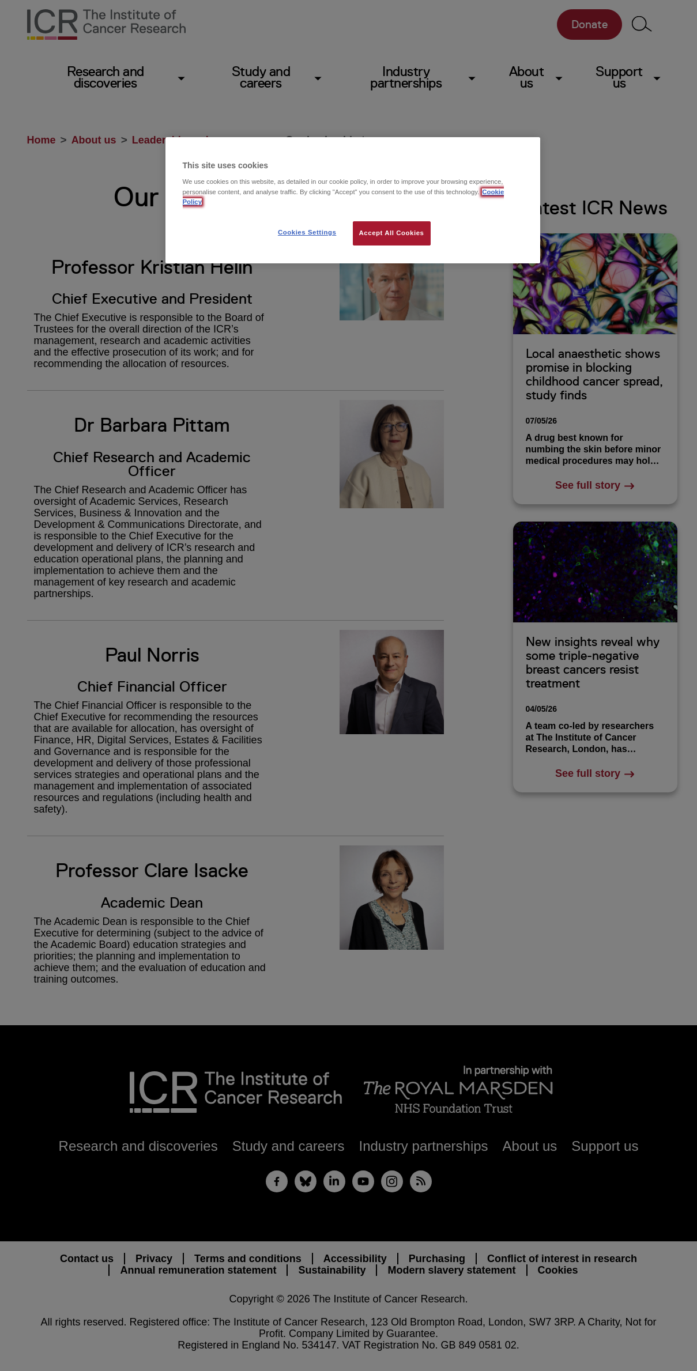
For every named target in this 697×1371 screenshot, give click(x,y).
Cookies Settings (307, 232)
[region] (352, 200)
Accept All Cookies (391, 232)
